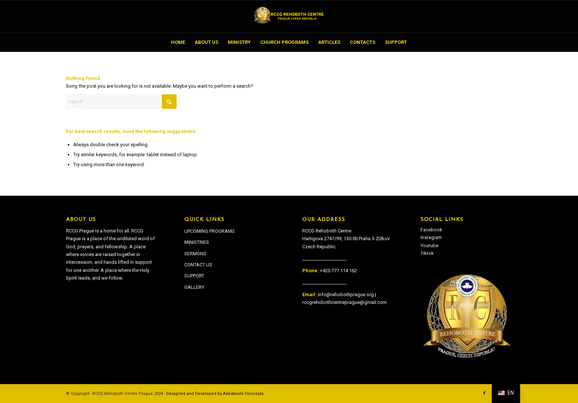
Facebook (431, 229)
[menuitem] (178, 42)
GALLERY (194, 287)
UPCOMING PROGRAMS (209, 231)
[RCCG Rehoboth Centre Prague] (289, 16)
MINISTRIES (196, 242)
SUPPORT (194, 275)
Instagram (431, 237)
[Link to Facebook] (484, 393)
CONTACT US (198, 264)
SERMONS (195, 253)
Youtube (429, 245)
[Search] (121, 101)
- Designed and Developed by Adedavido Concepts (214, 393)
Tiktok (427, 253)
